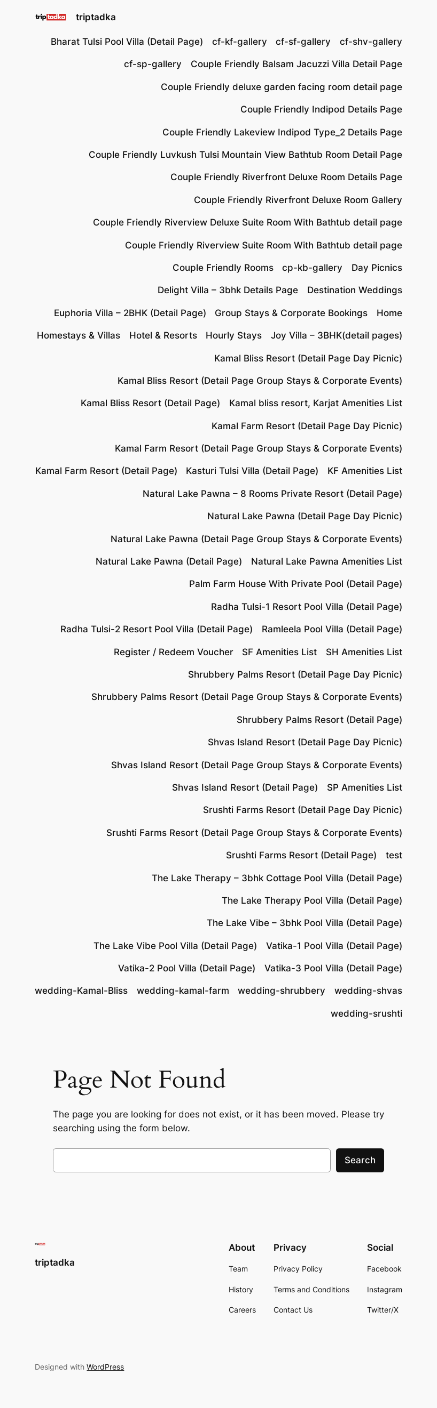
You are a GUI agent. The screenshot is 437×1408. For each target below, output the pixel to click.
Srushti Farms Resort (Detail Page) (301, 855)
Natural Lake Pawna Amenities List (326, 561)
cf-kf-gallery (239, 41)
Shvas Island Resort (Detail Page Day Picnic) (305, 742)
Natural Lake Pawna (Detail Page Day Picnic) (304, 516)
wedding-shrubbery (281, 990)
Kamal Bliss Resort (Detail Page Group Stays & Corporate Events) (260, 380)
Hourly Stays (234, 335)
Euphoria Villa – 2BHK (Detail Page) (130, 313)
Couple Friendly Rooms (223, 267)
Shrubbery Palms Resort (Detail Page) (319, 719)
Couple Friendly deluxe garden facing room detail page (281, 87)
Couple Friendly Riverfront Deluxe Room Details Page (286, 177)
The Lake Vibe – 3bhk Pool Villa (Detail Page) (304, 923)
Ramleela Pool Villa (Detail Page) (332, 629)
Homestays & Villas (78, 335)
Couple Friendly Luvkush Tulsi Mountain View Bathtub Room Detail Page (245, 154)
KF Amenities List (364, 470)
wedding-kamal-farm (183, 990)
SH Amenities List (364, 652)
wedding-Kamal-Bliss (81, 990)
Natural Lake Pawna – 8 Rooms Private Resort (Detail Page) (272, 493)
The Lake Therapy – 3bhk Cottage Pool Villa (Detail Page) (277, 878)
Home (389, 313)
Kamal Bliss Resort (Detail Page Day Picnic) (308, 358)
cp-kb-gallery (312, 267)
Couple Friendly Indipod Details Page (321, 109)
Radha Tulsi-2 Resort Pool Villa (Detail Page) (156, 629)
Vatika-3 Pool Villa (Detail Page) (333, 968)
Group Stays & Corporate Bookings (291, 313)
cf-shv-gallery (371, 41)
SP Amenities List (364, 787)
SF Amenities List (279, 652)
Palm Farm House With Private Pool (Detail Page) (295, 583)
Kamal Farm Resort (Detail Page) (106, 470)
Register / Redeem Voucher (173, 652)
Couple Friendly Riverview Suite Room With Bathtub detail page (263, 245)
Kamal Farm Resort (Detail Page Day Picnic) (307, 426)
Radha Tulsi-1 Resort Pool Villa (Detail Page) (306, 606)
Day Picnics (377, 267)
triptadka (96, 17)
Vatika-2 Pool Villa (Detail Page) (186, 968)
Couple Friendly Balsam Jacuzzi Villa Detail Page (296, 64)
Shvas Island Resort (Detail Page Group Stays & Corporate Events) (256, 765)
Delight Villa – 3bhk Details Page (228, 290)
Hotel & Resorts (163, 335)
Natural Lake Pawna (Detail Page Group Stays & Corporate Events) (256, 539)
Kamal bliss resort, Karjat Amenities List (315, 403)
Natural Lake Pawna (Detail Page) (169, 561)
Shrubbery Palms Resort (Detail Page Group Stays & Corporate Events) (246, 696)
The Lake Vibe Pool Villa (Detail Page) (175, 945)
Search (360, 1160)
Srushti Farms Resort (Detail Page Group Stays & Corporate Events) (254, 832)
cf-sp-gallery (153, 64)
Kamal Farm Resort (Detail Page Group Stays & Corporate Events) (258, 448)
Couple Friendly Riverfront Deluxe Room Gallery (298, 200)
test (394, 855)
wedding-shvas (368, 990)
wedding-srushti (366, 1013)
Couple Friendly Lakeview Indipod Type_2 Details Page (282, 132)
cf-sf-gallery (303, 41)
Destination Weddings (354, 290)
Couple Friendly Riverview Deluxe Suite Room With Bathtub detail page (247, 222)
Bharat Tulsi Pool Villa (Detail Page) (127, 41)
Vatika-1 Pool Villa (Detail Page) (334, 945)
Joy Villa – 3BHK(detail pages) (336, 335)
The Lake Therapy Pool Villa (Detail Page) (312, 900)
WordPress (105, 1366)
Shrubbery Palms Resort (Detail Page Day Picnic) (295, 674)
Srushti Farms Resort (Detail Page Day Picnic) (302, 809)
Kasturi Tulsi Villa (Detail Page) (252, 470)
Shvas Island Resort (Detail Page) (245, 787)
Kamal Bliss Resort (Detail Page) (150, 403)
